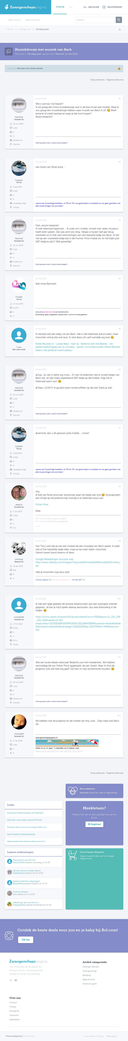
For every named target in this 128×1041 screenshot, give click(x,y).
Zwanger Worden (91, 967)
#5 (119, 329)
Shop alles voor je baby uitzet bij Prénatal (24, 820)
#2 (119, 162)
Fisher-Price (42, 504)
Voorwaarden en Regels (94, 1036)
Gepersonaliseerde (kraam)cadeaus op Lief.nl (26, 841)
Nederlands (111, 1036)
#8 (119, 486)
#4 (119, 278)
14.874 (16, 308)
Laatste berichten (32, 20)
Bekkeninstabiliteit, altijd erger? (26, 881)
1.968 (15, 516)
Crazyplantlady (19, 905)
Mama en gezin (90, 984)
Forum (60, 7)
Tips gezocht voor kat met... (25, 860)
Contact (13, 1002)
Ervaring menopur (20, 892)
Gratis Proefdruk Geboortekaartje (21, 834)
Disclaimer (14, 1011)
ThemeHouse (29, 1036)
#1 (120, 99)
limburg (16, 207)
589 (14, 570)
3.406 (15, 628)
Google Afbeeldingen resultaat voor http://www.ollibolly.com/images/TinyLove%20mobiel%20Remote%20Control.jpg (78, 562)
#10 (119, 599)
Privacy (12, 1007)
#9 (119, 541)
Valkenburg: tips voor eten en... (26, 902)
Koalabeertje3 (19, 873)
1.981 (15, 745)
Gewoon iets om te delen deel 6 (26, 871)
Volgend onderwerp (114, 80)
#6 (119, 369)
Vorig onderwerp (97, 80)
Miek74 (19, 505)
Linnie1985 (19, 617)
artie (15, 894)
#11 (119, 657)
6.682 (15, 191)
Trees (18, 347)
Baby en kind (89, 979)
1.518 (15, 128)
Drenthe (16, 144)
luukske (19, 180)
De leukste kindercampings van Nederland (25, 813)
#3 (119, 220)
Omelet (19, 297)
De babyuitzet (34, 54)
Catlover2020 (19, 862)
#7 (120, 428)
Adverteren (14, 1019)
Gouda (15, 644)
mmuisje (19, 559)
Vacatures (14, 1015)
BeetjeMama (18, 883)
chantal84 (19, 734)
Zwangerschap (90, 971)
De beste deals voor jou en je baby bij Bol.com (27, 827)
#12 (119, 715)
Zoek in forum (14, 20)
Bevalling (87, 975)
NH (14, 528)
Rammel (60, 54)
